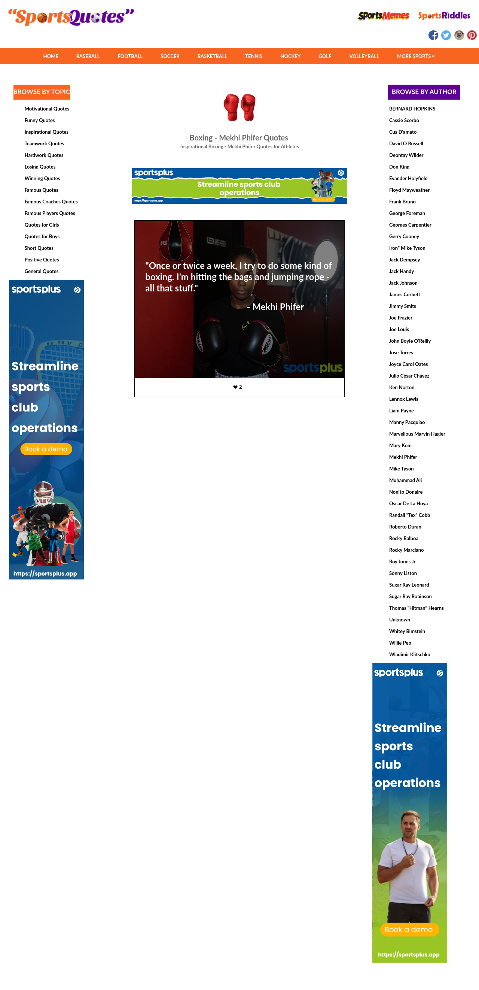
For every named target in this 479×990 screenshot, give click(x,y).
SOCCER (170, 56)
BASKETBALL (213, 56)
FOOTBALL (130, 56)
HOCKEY (291, 56)
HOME (50, 56)
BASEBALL (88, 56)
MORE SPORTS (416, 56)
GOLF (324, 56)
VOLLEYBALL (364, 56)
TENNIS (253, 56)
